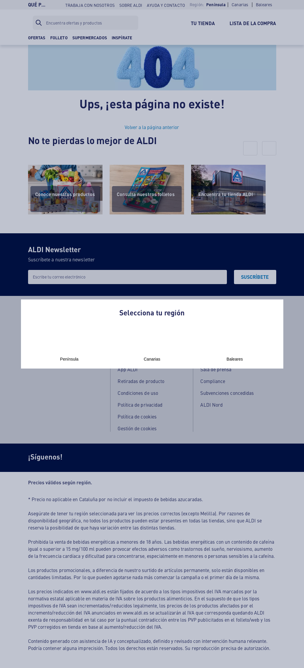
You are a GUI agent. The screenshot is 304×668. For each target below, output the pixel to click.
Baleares (235, 345)
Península (69, 345)
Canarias (152, 345)
